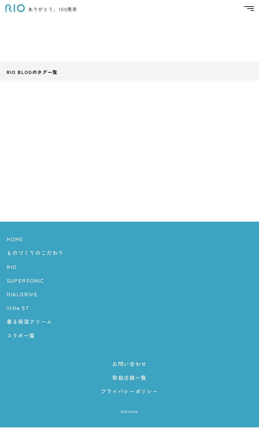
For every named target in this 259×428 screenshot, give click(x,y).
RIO (12, 267)
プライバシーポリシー (129, 392)
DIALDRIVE (22, 294)
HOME (15, 240)
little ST (18, 308)
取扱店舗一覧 (129, 378)
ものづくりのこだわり (35, 253)
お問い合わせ (129, 364)
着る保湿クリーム (30, 322)
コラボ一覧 (21, 336)
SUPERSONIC (25, 281)
